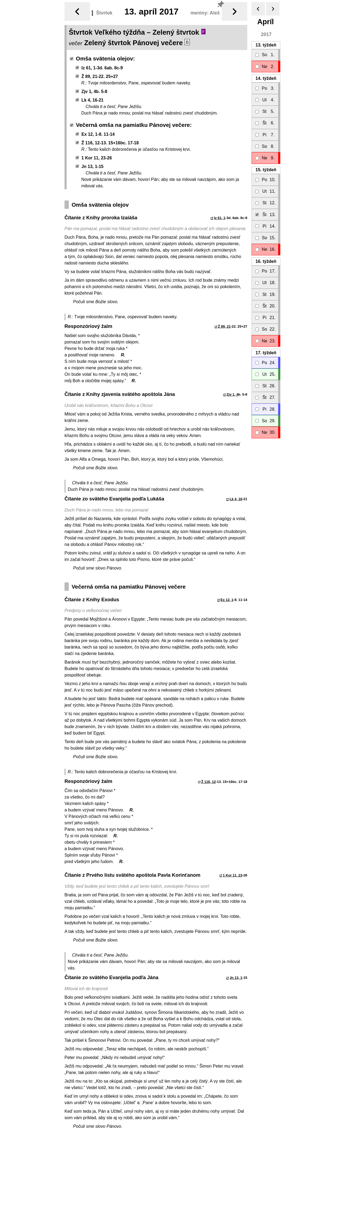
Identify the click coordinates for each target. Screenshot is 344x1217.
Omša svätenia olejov (101, 56)
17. (266, 350)
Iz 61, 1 (219, 216)
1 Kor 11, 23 (232, 873)
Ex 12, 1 (226, 598)
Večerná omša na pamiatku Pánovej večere (130, 123)
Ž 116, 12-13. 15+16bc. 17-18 (107, 140)
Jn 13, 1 (236, 975)
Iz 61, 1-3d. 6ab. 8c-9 (99, 65)
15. (266, 167)
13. (266, 43)
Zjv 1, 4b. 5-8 (91, 89)
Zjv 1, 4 (232, 392)
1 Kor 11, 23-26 (94, 155)
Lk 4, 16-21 (89, 98)
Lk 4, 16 (236, 497)
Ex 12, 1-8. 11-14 (95, 132)
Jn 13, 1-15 (89, 164)
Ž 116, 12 (208, 780)
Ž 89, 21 (224, 324)
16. (266, 259)
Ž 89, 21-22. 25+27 (97, 74)
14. (266, 76)
